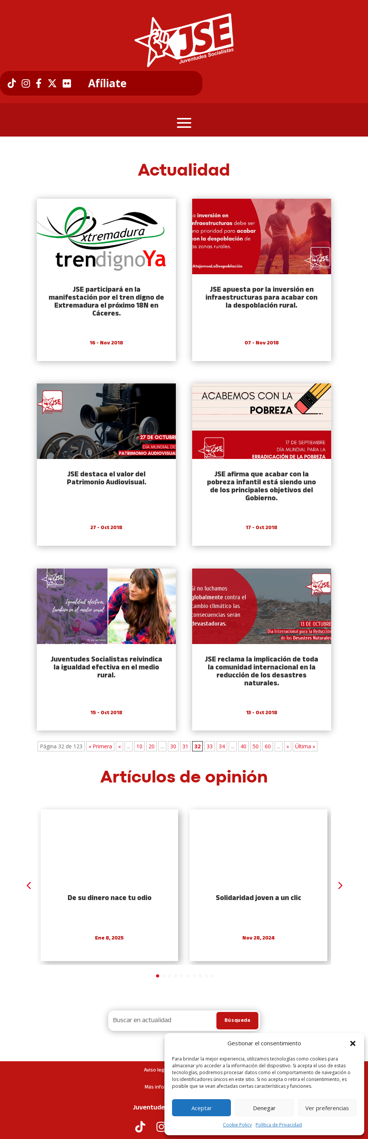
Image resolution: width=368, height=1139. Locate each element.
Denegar (264, 1108)
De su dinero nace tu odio (110, 898)
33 (210, 746)
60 (268, 746)
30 (173, 746)
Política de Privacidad (279, 1125)
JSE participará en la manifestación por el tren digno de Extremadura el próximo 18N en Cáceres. (106, 301)
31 (185, 746)
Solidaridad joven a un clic (258, 898)
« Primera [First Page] (100, 746)
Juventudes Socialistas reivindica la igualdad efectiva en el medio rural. (106, 667)
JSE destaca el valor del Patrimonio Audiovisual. (106, 478)
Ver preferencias (327, 1108)
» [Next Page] (287, 746)
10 (139, 746)
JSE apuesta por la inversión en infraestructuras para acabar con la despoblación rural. (261, 297)
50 (256, 746)
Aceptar (201, 1108)
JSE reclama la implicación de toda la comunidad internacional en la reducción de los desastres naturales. (261, 671)
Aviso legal (156, 1070)
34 (222, 746)
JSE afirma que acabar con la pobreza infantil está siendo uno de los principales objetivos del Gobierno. (261, 486)
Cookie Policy (237, 1125)
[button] (353, 1043)
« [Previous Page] (119, 746)
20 (151, 746)
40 (243, 746)
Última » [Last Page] (305, 746)
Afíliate (107, 83)
